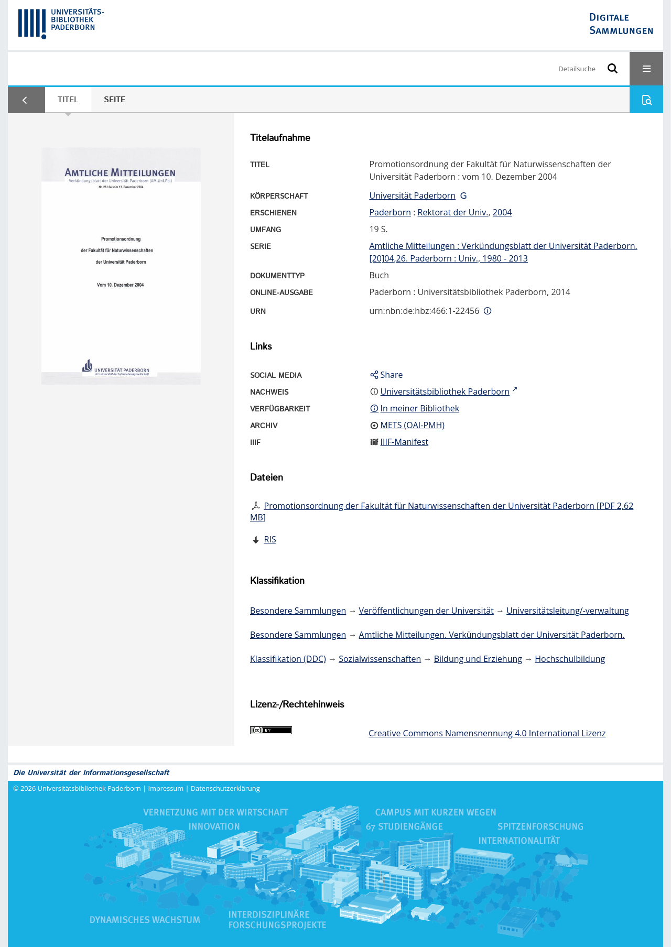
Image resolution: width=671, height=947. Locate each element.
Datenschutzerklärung (225, 788)
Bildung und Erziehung (478, 659)
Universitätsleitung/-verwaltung (567, 610)
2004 (502, 212)
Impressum (166, 788)
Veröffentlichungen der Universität (426, 610)
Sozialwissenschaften (380, 659)
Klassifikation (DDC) (288, 659)
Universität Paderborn (412, 195)
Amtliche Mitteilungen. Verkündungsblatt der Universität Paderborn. (492, 634)
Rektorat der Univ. (453, 212)
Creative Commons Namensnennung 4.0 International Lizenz (487, 733)
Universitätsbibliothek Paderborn (89, 788)
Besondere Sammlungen (298, 610)
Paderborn (390, 212)
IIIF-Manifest (405, 442)
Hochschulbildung (570, 659)
